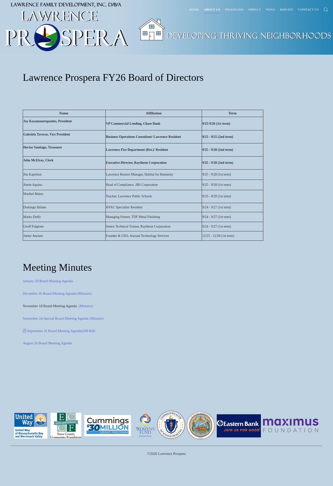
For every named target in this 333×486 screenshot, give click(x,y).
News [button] (270, 9)
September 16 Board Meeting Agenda (59, 331)
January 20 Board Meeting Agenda (48, 281)
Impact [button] (254, 9)
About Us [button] (212, 9)
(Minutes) (84, 293)
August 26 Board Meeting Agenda (47, 343)
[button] (325, 9)
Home (194, 9)
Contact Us (308, 9)
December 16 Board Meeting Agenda (49, 293)
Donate (286, 9)
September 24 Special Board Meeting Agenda (56, 318)
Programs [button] (234, 9)
